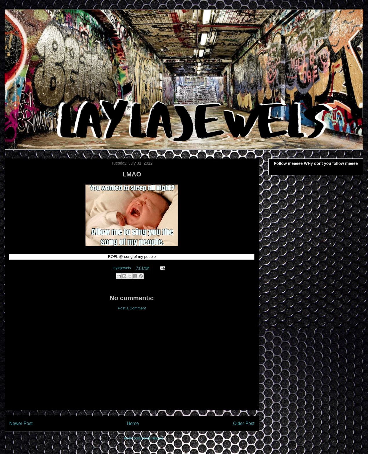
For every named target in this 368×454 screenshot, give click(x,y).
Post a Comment (132, 308)
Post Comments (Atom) (143, 438)
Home (133, 423)
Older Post (243, 423)
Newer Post (21, 423)
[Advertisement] (131, 364)
